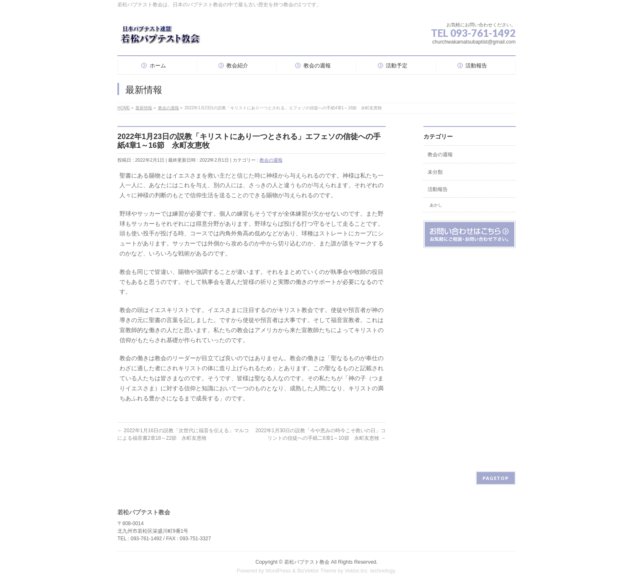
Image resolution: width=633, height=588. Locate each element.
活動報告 (438, 189)
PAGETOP (496, 478)
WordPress (278, 571)
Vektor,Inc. (357, 571)
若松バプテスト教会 (306, 562)
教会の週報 (271, 159)
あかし (436, 205)
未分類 (435, 172)
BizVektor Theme (317, 571)
